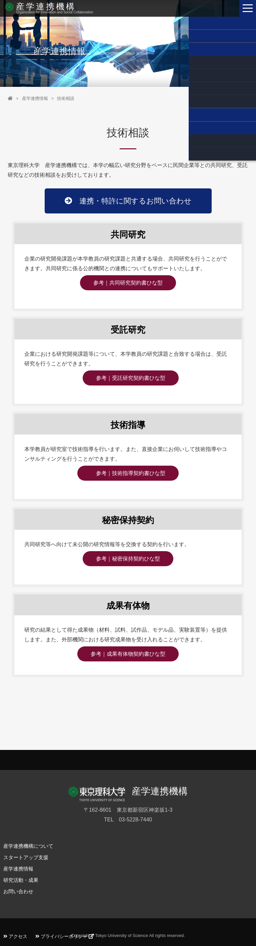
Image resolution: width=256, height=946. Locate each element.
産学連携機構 (47, 6)
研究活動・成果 (20, 880)
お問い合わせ (18, 891)
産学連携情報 (35, 98)
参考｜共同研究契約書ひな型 (128, 283)
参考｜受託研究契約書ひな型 (130, 378)
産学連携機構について (28, 846)
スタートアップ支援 (25, 857)
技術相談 (65, 98)
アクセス (15, 936)
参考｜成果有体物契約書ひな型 (128, 654)
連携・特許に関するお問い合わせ (128, 201)
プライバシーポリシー (64, 936)
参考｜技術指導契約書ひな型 (128, 473)
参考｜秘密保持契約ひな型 (128, 559)
